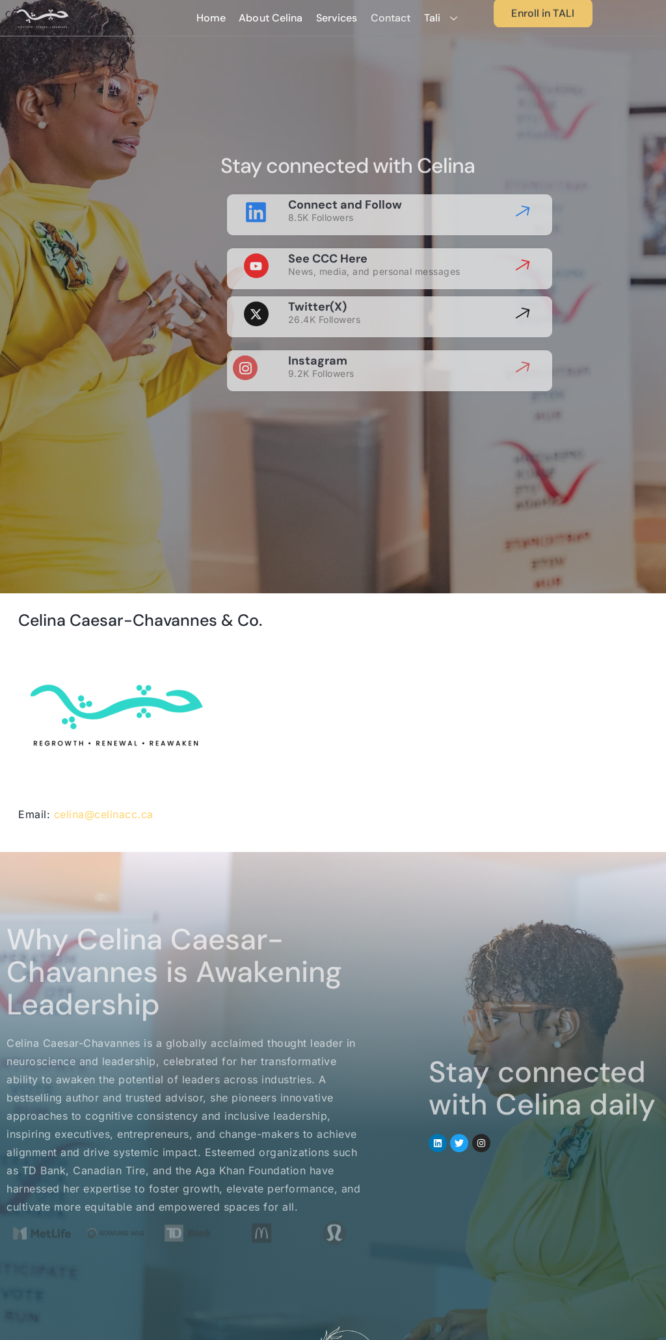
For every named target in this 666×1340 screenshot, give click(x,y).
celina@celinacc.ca (103, 814)
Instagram (317, 348)
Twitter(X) (317, 294)
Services (337, 18)
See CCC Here (327, 246)
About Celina (271, 18)
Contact (391, 18)
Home (211, 18)
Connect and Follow (345, 192)
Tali (446, 18)
